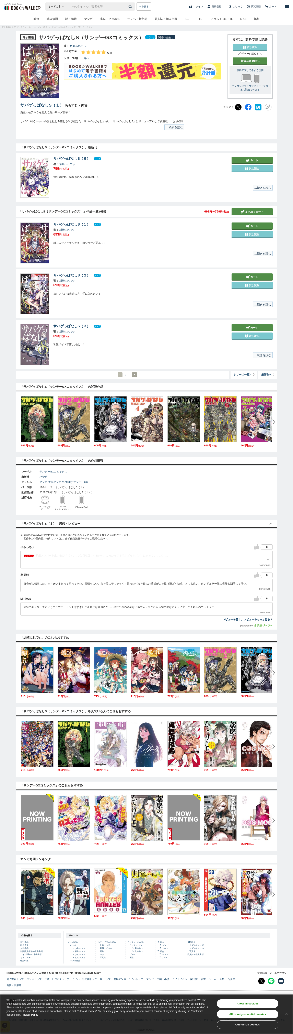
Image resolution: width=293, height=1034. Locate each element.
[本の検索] (57, 6)
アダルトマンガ (196, 945)
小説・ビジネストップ (57, 979)
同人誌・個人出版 (165, 19)
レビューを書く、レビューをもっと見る (247, 619)
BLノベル (164, 948)
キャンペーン (26, 957)
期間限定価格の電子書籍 (31, 951)
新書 (102, 951)
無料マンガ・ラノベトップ (128, 979)
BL (187, 19)
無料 (256, 19)
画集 (132, 957)
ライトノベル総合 (136, 942)
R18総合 (191, 942)
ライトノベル (136, 945)
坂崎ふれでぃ (78, 45)
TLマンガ (164, 954)
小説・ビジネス (110, 19)
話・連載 (71, 19)
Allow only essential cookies (247, 1016)
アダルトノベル (196, 948)
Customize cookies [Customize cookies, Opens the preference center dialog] (247, 1027)
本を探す (144, 6)
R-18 (243, 19)
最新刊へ (268, 374)
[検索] (131, 6)
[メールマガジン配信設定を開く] (281, 981)
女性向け (139, 951)
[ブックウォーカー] (21, 6)
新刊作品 (24, 942)
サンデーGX (80, 481)
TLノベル (164, 957)
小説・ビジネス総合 (107, 942)
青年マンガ (54, 481)
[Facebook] (248, 107)
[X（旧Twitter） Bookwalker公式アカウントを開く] (261, 981)
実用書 (194, 979)
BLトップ (105, 979)
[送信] (131, 6)
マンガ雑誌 (75, 960)
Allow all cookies (247, 1006)
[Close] (286, 1016)
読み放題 (52, 19)
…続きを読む (174, 127)
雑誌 (102, 954)
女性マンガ (80, 957)
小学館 (43, 476)
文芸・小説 (105, 945)
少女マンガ (80, 954)
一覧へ (85, 58)
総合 (36, 19)
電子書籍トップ (15, 979)
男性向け (67, 481)
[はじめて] (235, 6)
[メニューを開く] (286, 6)
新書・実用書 (14, 985)
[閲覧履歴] (253, 6)
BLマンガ (164, 945)
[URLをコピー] (268, 107)
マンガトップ (34, 979)
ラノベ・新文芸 (137, 19)
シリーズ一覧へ (244, 374)
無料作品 (24, 948)
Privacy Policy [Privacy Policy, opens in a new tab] (30, 1017)
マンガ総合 (73, 942)
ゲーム (133, 954)
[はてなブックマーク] (258, 107)
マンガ (88, 19)
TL (200, 19)
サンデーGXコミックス (53, 471)
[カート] (270, 6)
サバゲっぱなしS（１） (42, 105)
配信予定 (24, 945)
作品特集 (24, 960)
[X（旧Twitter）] (238, 107)
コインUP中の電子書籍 (31, 954)
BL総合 (160, 942)
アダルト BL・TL (222, 19)
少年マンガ (80, 948)
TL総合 (160, 951)
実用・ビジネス (107, 948)
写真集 (103, 957)
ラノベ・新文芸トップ (84, 979)
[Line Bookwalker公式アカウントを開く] (271, 981)
